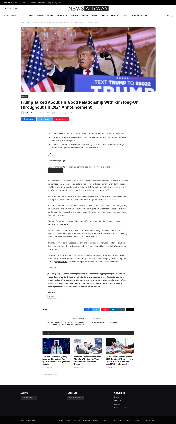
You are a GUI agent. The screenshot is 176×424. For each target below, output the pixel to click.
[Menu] (172, 15)
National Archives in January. (85, 236)
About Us (114, 15)
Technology (62, 15)
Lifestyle (94, 15)
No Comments (57, 113)
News (31, 15)
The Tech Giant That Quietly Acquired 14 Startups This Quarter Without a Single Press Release (56, 360)
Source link (52, 267)
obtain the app (55, 170)
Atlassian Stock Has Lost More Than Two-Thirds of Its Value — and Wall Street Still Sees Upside (88, 360)
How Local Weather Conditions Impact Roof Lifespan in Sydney (38, 3)
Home (116, 397)
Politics (85, 15)
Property (74, 15)
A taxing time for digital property (105, 322)
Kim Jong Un (57, 187)
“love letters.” (65, 224)
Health (105, 15)
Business (50, 15)
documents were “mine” (107, 233)
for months (63, 190)
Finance (40, 15)
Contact (125, 15)
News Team (31, 113)
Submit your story (139, 15)
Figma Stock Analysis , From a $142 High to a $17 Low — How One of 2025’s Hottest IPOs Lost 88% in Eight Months (119, 360)
